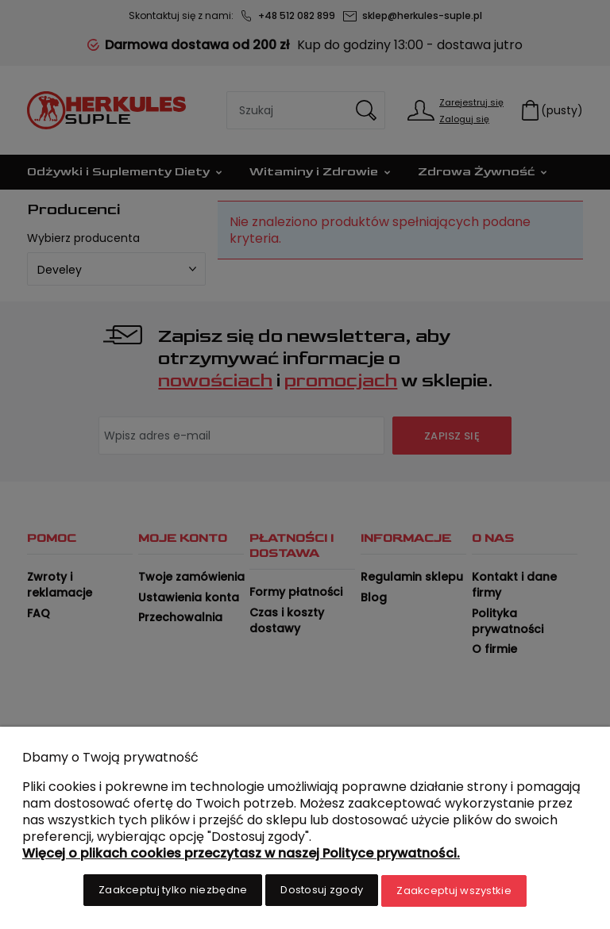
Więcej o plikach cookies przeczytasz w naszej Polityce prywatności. (241, 854)
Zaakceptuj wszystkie (454, 890)
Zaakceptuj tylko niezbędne (172, 890)
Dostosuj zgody (321, 890)
